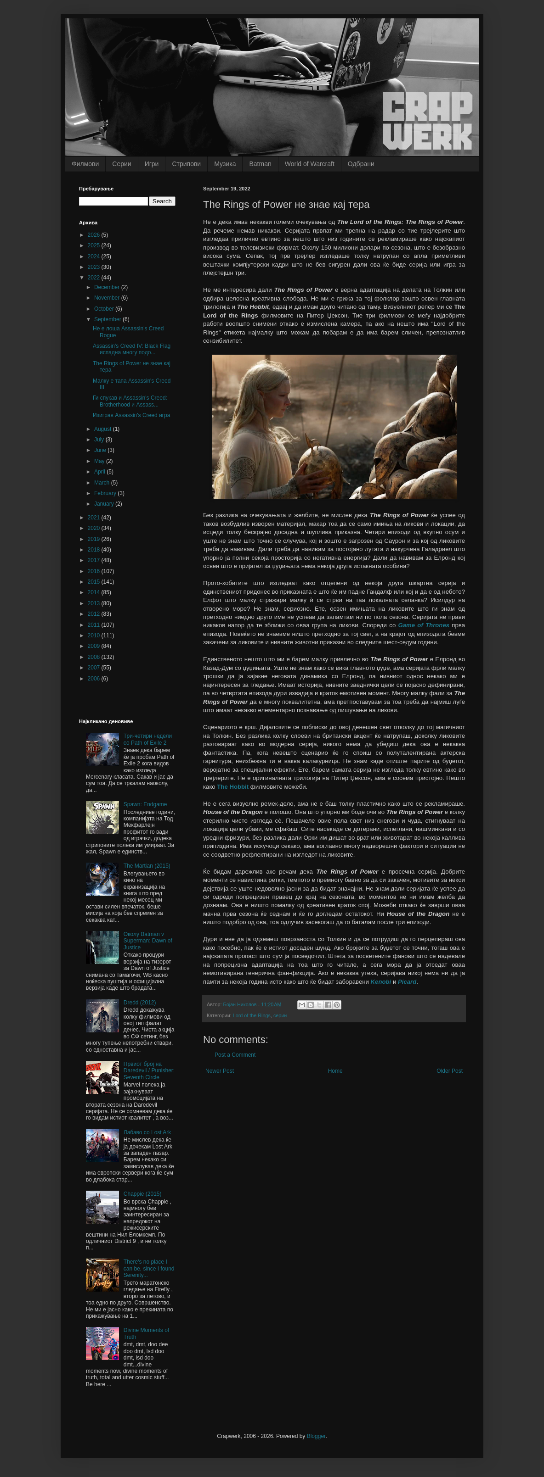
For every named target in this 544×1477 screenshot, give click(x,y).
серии (280, 1015)
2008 (95, 657)
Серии (121, 163)
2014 (95, 592)
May (100, 461)
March (102, 482)
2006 (95, 678)
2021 (95, 517)
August (103, 429)
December (107, 287)
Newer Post (219, 1071)
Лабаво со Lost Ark (147, 1132)
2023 (95, 267)
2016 (95, 571)
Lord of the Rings (252, 1015)
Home (335, 1071)
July (100, 439)
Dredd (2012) (140, 1002)
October (104, 309)
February (106, 493)
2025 (95, 245)
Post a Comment (235, 1055)
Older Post (449, 1071)
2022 (95, 277)
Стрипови (186, 163)
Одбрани (361, 163)
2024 (95, 256)
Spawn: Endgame (145, 804)
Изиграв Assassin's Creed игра (131, 415)
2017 (95, 560)
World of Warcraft (309, 163)
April (100, 471)
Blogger (316, 1436)
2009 (95, 646)
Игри (152, 163)
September (108, 319)
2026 (95, 235)
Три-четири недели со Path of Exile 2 (148, 739)
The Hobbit (233, 786)
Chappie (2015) (143, 1194)
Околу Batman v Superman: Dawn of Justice (148, 941)
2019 (95, 539)
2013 (95, 603)
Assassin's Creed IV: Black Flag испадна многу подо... (131, 349)
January (104, 504)
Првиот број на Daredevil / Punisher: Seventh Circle (149, 1071)
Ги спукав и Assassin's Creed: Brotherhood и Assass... (130, 401)
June (101, 450)
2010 (95, 635)
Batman (260, 163)
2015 (95, 582)
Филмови (85, 163)
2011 (95, 625)
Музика (225, 163)
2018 (95, 549)
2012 (95, 614)
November (107, 298)
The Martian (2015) (147, 866)
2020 (95, 528)
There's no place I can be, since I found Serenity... (149, 1268)
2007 (95, 667)
